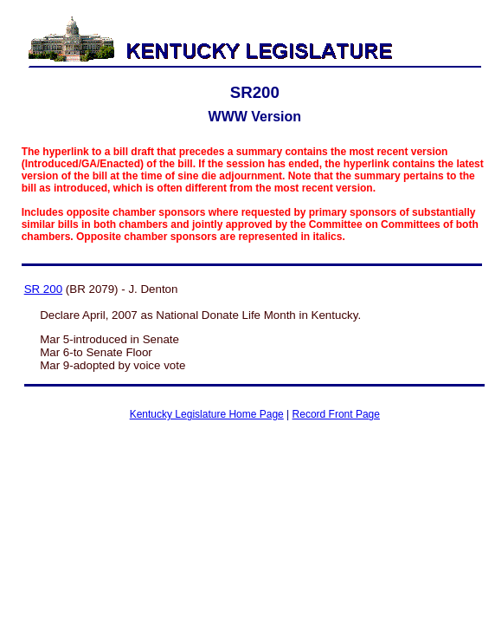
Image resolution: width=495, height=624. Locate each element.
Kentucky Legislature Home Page (207, 414)
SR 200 (43, 289)
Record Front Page (336, 414)
